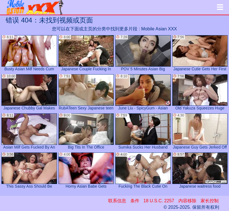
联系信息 (117, 200)
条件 (134, 200)
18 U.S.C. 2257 (159, 200)
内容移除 (187, 200)
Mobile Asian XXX (159, 28)
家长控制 (210, 200)
